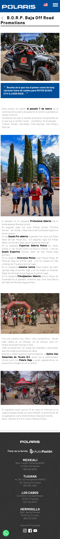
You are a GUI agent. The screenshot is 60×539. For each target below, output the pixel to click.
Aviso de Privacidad (30, 525)
